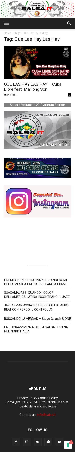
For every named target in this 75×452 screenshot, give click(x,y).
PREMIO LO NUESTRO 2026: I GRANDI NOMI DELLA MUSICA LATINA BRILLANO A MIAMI (35, 282)
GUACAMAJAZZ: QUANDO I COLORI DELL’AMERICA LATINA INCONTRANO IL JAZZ (37, 295)
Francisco (9, 94)
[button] (6, 23)
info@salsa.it (46, 414)
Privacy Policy (27, 398)
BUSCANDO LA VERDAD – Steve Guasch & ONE (37, 319)
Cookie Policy (48, 398)
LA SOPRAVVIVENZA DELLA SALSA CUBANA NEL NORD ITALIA (36, 329)
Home (7, 33)
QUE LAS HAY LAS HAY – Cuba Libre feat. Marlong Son (32, 87)
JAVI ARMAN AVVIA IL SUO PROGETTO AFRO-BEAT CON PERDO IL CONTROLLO (36, 307)
